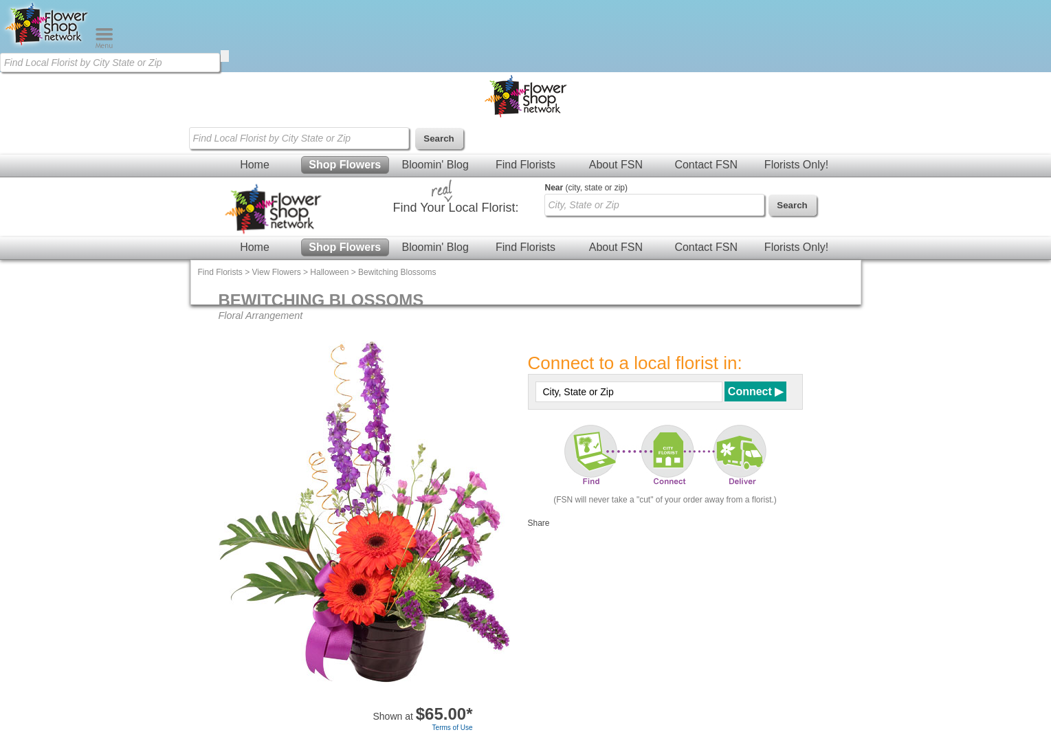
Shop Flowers (345, 164)
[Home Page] (47, 45)
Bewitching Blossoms (397, 272)
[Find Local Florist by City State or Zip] (110, 62)
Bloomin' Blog (434, 164)
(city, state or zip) (586, 187)
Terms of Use (452, 727)
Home (254, 164)
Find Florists (525, 164)
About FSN (616, 164)
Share (539, 523)
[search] (225, 56)
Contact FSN (706, 164)
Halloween (329, 272)
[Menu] (104, 45)
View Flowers (276, 272)
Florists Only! (796, 164)
